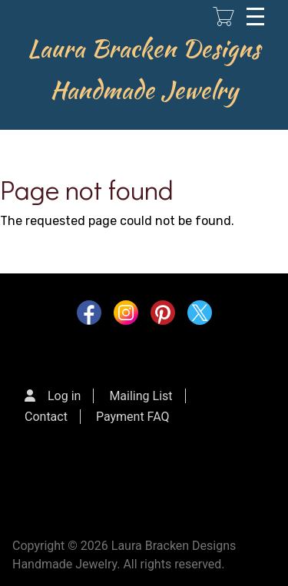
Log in (64, 396)
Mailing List (140, 396)
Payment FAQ (133, 416)
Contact (46, 416)
